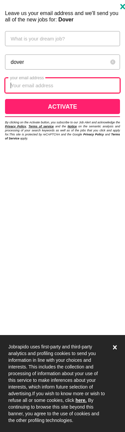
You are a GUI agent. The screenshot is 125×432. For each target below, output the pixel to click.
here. (81, 400)
